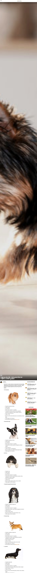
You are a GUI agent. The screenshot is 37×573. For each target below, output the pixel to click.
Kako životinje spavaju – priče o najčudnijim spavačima (31, 384)
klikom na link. (17, 419)
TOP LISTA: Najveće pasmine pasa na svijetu (30, 426)
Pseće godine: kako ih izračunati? (29, 456)
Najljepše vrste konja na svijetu (30, 436)
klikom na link (17, 544)
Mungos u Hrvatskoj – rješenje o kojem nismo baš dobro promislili (31, 394)
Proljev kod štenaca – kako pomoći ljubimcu (31, 398)
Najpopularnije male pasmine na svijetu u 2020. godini (31, 402)
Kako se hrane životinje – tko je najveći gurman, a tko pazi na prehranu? (31, 389)
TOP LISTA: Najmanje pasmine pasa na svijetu (30, 416)
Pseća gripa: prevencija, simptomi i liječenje (30, 446)
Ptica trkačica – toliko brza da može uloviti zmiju (30, 465)
